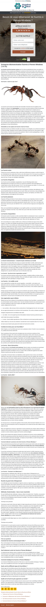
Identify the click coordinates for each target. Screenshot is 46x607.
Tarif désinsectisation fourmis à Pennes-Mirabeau (14, 598)
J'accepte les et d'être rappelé (23, 48)
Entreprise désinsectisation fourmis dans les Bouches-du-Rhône (16, 592)
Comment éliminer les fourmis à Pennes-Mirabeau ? (15, 601)
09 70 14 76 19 (23, 31)
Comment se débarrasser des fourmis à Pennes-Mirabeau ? (16, 596)
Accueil (2, 605)
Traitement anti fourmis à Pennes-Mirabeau (13, 594)
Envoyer (23, 52)
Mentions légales (10, 605)
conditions (23, 48)
